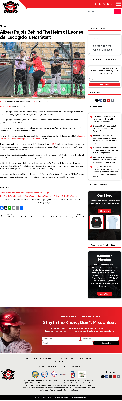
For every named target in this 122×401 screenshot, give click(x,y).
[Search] (100, 11)
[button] (117, 38)
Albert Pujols (5, 106)
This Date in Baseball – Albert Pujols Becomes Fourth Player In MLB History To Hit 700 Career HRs (40, 196)
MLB (54, 144)
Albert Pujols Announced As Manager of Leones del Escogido (25, 192)
